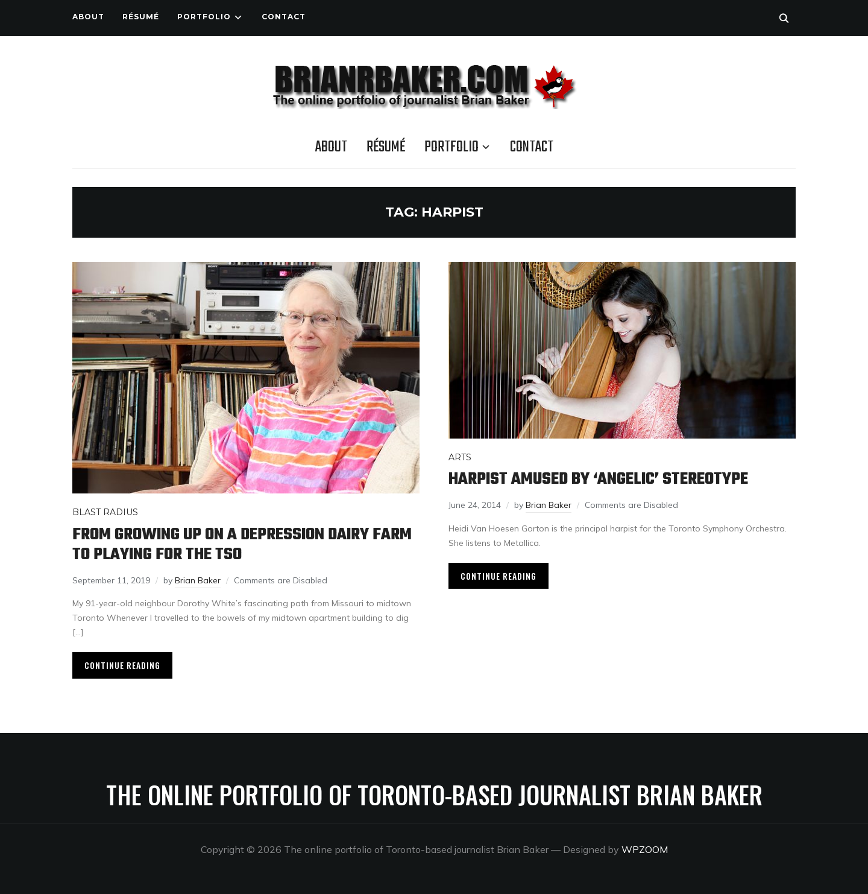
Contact (284, 16)
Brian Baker (198, 580)
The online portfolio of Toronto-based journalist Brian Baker (434, 794)
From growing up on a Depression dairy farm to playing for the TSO (242, 545)
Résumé (140, 16)
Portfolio (204, 16)
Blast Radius (105, 512)
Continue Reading (122, 665)
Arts (459, 457)
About (88, 16)
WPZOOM (644, 849)
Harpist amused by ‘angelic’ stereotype (598, 479)
